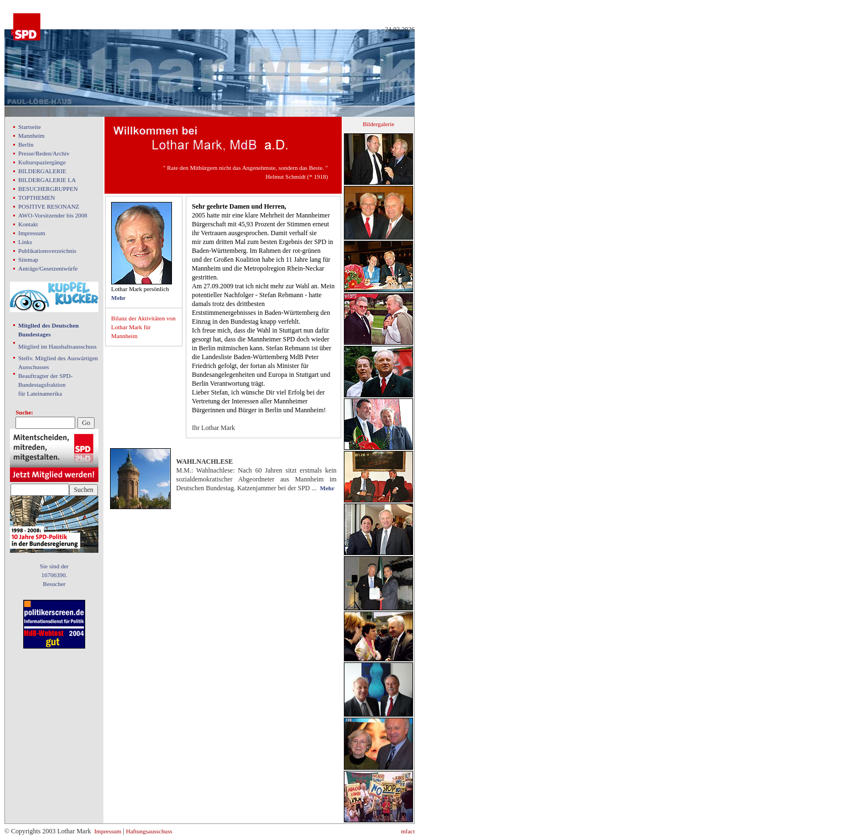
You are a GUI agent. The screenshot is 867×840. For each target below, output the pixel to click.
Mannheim (31, 135)
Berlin (26, 144)
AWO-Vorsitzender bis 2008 (52, 215)
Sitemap (28, 259)
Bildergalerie (378, 124)
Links (25, 241)
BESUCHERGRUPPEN (48, 188)
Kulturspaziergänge (42, 162)
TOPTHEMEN (36, 197)
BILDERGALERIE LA (47, 180)
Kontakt (28, 224)
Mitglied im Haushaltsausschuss (57, 346)
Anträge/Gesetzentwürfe (48, 268)
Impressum (31, 233)
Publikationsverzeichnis (47, 250)
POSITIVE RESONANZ (48, 206)
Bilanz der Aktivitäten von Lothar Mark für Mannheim (143, 327)
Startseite (29, 126)
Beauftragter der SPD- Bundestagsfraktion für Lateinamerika (45, 384)
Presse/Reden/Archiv (44, 153)
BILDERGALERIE (42, 171)
